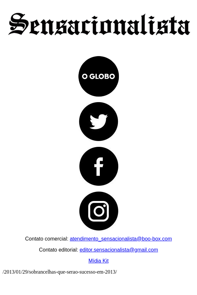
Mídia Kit (98, 261)
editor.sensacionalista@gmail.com (119, 250)
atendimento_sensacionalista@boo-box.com (121, 239)
